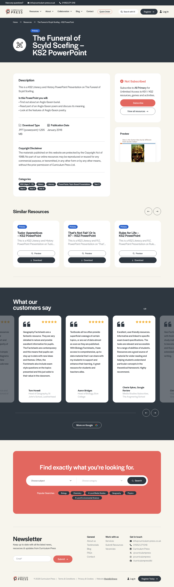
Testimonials (93, 544)
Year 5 (32, 188)
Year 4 (22, 188)
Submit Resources (114, 544)
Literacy (51, 184)
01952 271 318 (68, 2)
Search (137, 480)
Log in (164, 11)
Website (107, 578)
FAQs (89, 552)
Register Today (150, 578)
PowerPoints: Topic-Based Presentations (74, 184)
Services (109, 540)
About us (91, 540)
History (41, 184)
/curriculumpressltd (142, 560)
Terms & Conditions (66, 578)
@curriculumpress (142, 552)
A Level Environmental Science (87, 498)
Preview (36, 253)
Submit (63, 559)
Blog (89, 548)
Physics (130, 493)
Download (36, 260)
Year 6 (41, 188)
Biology (64, 493)
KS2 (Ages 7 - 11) (27, 184)
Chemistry (77, 493)
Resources (28, 22)
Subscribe (138, 102)
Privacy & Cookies (86, 578)
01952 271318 (140, 544)
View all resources (137, 111)
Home (15, 22)
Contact (91, 556)
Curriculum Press (141, 548)
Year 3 (96, 184)
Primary (35, 30)
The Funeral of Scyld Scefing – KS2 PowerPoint (56, 22)
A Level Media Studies (96, 493)
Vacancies (110, 548)
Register (149, 11)
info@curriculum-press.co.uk (42, 2)
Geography (116, 493)
